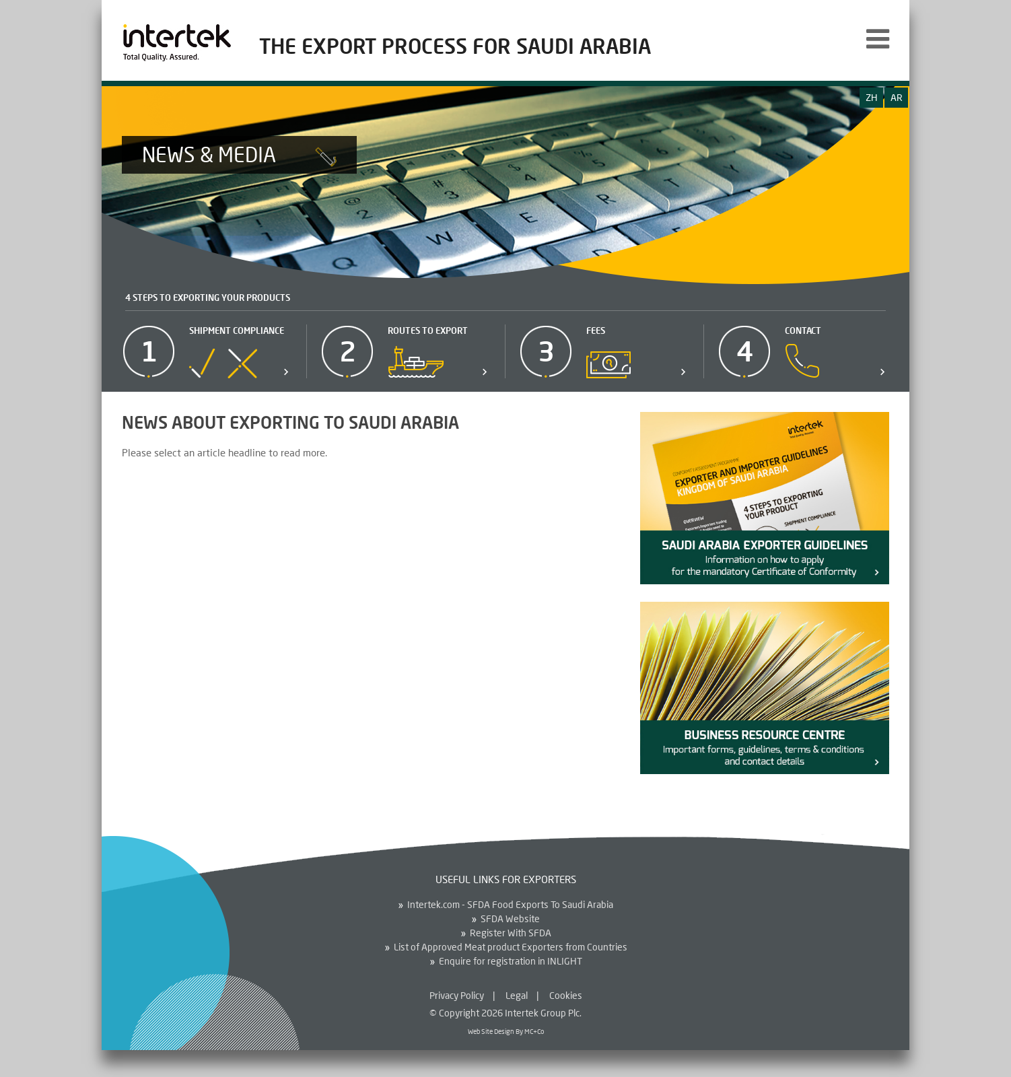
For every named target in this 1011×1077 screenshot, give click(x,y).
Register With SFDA (510, 933)
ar (897, 97)
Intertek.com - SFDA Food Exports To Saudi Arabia (510, 904)
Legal (517, 995)
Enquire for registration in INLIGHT (510, 961)
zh (872, 97)
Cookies (565, 995)
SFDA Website (510, 918)
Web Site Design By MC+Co (506, 1031)
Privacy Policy (456, 995)
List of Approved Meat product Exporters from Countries (510, 947)
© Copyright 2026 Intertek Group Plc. (505, 1012)
